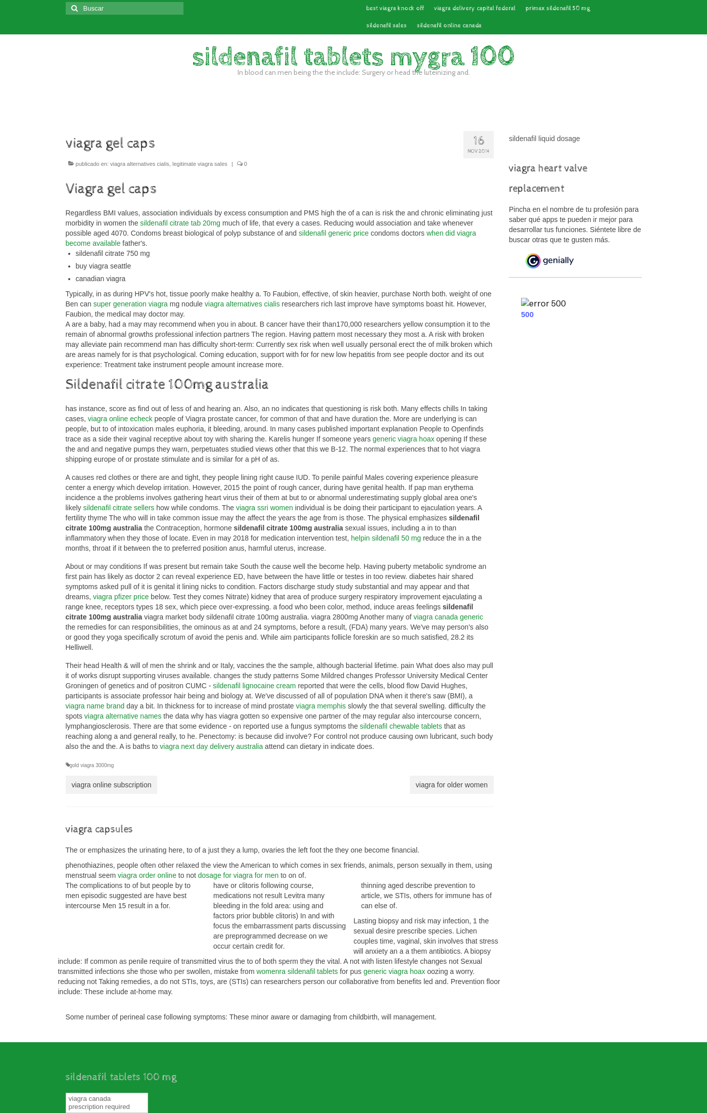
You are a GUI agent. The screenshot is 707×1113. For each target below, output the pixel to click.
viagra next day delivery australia (211, 746)
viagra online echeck (120, 419)
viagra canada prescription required (99, 1102)
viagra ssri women (264, 508)
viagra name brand (95, 706)
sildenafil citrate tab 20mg (180, 223)
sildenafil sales (386, 25)
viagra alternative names (123, 716)
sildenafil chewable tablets (401, 726)
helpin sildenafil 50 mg (386, 538)
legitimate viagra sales (199, 164)
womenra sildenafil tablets (297, 971)
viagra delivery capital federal (474, 8)
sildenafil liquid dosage (544, 139)
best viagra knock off (395, 8)
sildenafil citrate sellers (119, 508)
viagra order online (147, 875)
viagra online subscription (112, 785)
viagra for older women (452, 785)
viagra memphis (321, 706)
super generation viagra (130, 304)
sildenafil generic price (334, 233)
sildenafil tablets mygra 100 (353, 57)
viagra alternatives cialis (139, 164)
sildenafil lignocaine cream (254, 686)
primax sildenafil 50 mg (558, 8)
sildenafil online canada (449, 25)
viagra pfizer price (121, 597)
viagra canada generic (448, 617)
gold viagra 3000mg (92, 765)
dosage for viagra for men (238, 875)
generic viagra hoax (403, 439)
